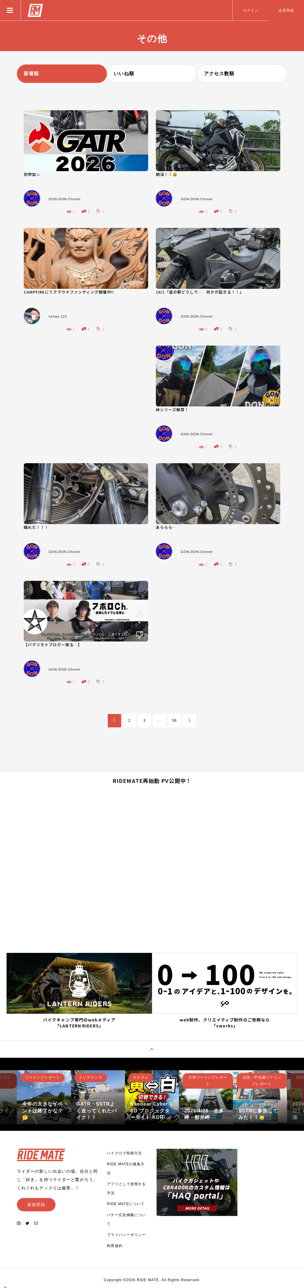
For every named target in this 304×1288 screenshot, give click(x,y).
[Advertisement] (90, 387)
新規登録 (36, 1202)
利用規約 (114, 1243)
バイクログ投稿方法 (124, 1151)
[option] (44, 1095)
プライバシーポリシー (126, 1232)
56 (174, 720)
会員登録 (286, 10)
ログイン (250, 10)
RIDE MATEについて (126, 1201)
